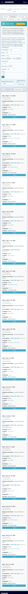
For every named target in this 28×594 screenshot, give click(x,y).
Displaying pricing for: (21, 81)
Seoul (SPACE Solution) (13, 167)
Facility (3, 71)
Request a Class (21, 23)
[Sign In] (25, 2)
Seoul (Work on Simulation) (14, 138)
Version (14, 58)
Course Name (5, 61)
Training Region (5, 49)
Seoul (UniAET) (11, 255)
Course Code (4, 66)
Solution (3, 55)
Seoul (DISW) (10, 109)
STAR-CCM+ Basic (15, 105)
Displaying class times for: (7, 81)
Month (3, 52)
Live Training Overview (17, 33)
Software (4, 58)
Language (4, 69)
